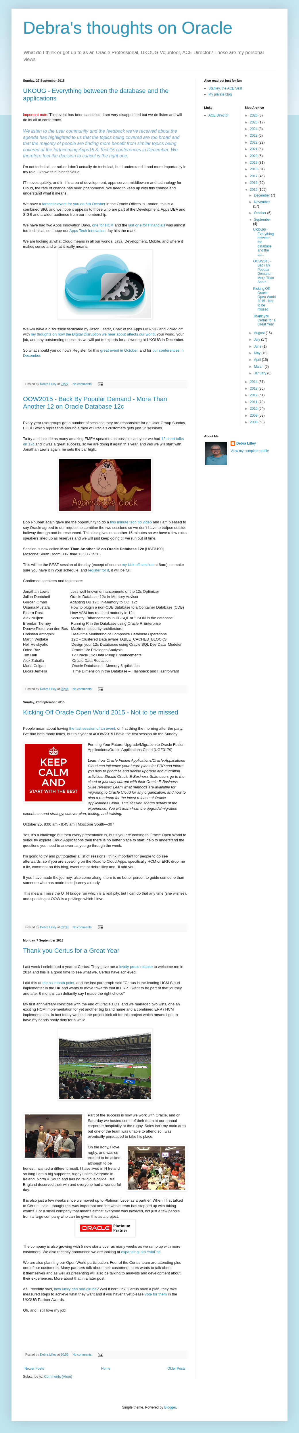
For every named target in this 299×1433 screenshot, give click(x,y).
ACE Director (218, 115)
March (259, 367)
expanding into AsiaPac (140, 1252)
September (262, 220)
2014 (254, 382)
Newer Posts (34, 1369)
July (257, 340)
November (262, 202)
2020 (254, 156)
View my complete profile (250, 451)
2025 (254, 122)
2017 (254, 176)
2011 (254, 402)
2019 (254, 163)
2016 (254, 183)
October (260, 213)
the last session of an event (92, 728)
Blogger (170, 1407)
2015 (254, 190)
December (262, 195)
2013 (254, 388)
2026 (254, 115)
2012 (254, 395)
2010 (254, 409)
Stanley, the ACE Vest (225, 88)
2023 (254, 136)
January (260, 373)
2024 (254, 129)
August (260, 333)
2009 (254, 415)
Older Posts (176, 1369)
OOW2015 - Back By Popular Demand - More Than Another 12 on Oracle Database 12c (95, 402)
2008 (254, 422)
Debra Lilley (246, 443)
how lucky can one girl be (75, 1289)
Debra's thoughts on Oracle (128, 27)
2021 (254, 149)
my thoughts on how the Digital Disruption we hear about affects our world (93, 334)
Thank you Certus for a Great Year (71, 950)
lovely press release (136, 967)
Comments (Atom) (58, 1377)
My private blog (220, 94)
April (258, 360)
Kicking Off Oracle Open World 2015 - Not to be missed (100, 712)
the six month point (58, 983)
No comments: (82, 384)
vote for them (156, 1294)
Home (105, 1369)
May (257, 353)
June (258, 346)
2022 (254, 142)
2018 (254, 169)
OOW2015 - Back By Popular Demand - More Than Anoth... (263, 271)
